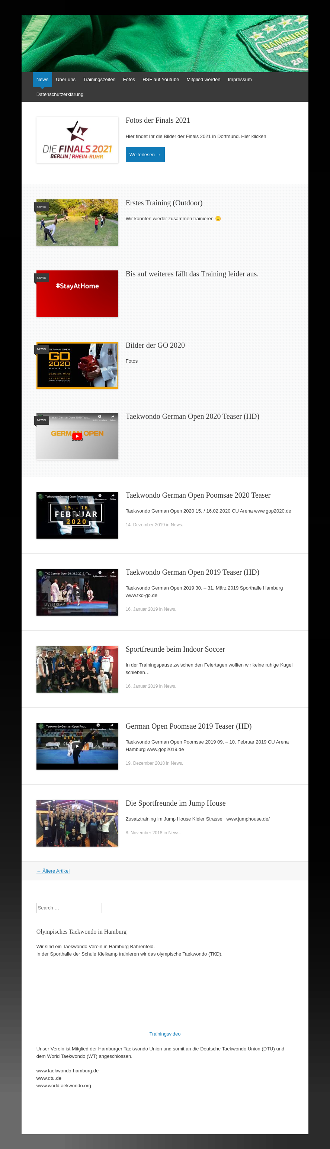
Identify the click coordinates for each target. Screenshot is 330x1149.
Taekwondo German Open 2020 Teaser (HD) (193, 416)
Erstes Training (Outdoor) (164, 203)
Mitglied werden (203, 79)
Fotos (129, 79)
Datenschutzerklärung (59, 94)
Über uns (66, 79)
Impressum (239, 79)
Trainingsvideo (164, 1034)
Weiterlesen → (145, 154)
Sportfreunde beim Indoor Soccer (175, 649)
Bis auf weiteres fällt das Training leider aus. (192, 274)
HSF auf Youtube (160, 79)
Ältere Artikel (53, 871)
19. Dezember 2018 (145, 763)
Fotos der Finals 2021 (158, 120)
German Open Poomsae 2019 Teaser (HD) (189, 726)
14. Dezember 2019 (145, 524)
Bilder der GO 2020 (155, 345)
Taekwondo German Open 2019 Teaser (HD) (193, 572)
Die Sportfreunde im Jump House (176, 803)
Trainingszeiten (99, 79)
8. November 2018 (144, 832)
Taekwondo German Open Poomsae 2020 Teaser (198, 495)
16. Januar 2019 (142, 609)
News (42, 79)
